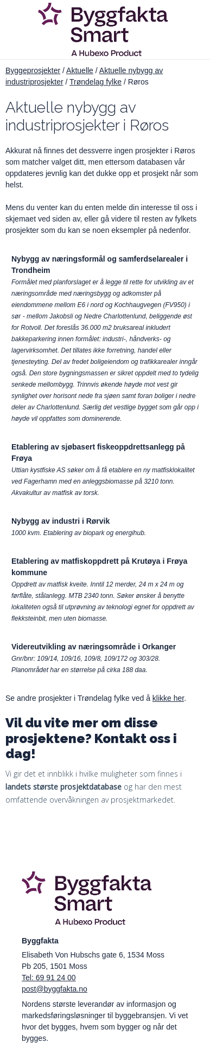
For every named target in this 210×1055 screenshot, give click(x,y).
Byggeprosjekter (32, 70)
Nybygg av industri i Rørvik (60, 521)
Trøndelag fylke (95, 81)
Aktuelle (79, 70)
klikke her (168, 698)
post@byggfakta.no (54, 989)
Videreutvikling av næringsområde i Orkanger (93, 646)
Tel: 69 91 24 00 (49, 977)
